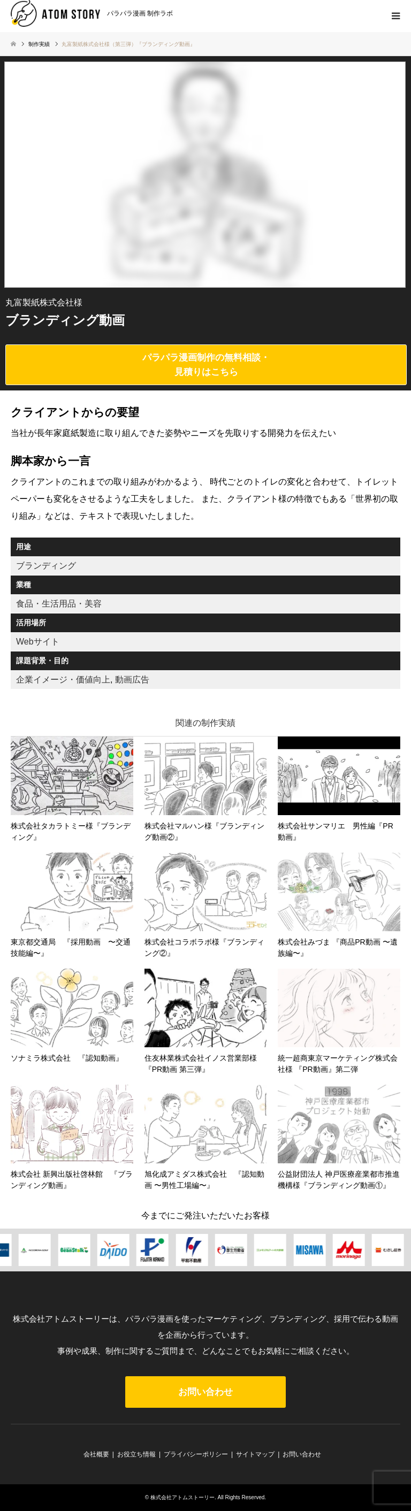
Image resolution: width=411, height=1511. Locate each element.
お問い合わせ (205, 1392)
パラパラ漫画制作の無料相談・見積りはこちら (206, 364)
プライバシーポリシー (196, 1454)
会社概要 (96, 1454)
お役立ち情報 (136, 1454)
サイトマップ (255, 1454)
